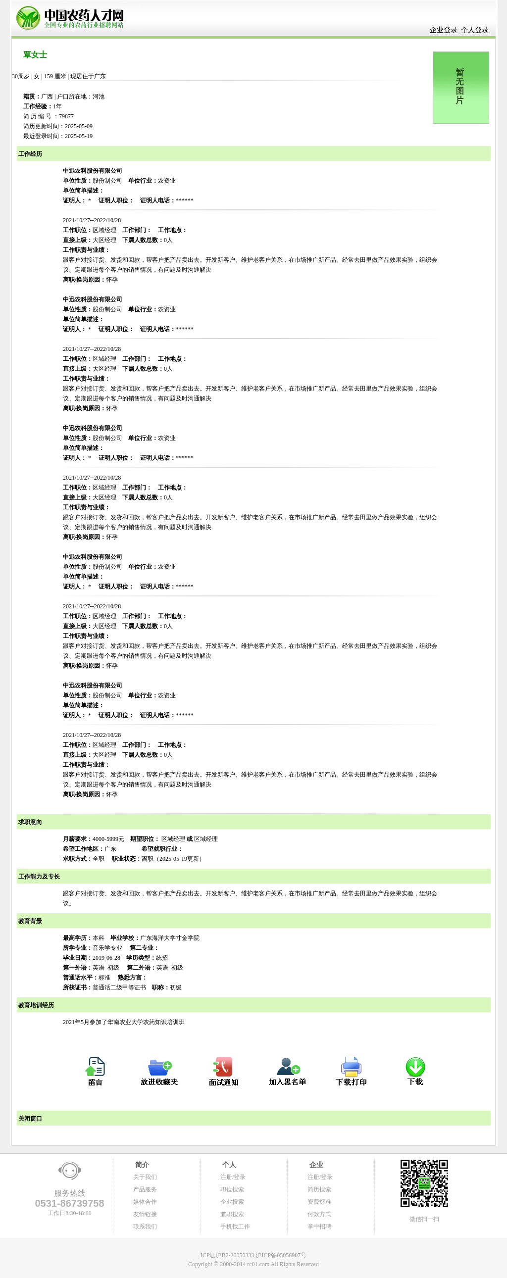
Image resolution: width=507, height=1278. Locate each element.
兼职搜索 (232, 1214)
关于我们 (145, 1177)
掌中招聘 (319, 1226)
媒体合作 (145, 1201)
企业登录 (443, 30)
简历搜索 (319, 1189)
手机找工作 (235, 1226)
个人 (228, 1165)
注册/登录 (233, 1177)
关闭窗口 (29, 1118)
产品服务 (145, 1189)
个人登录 (475, 30)
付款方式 (319, 1214)
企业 (315, 1165)
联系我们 (145, 1226)
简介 (141, 1165)
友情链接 (145, 1214)
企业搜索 (232, 1201)
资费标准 (319, 1201)
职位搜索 (232, 1189)
